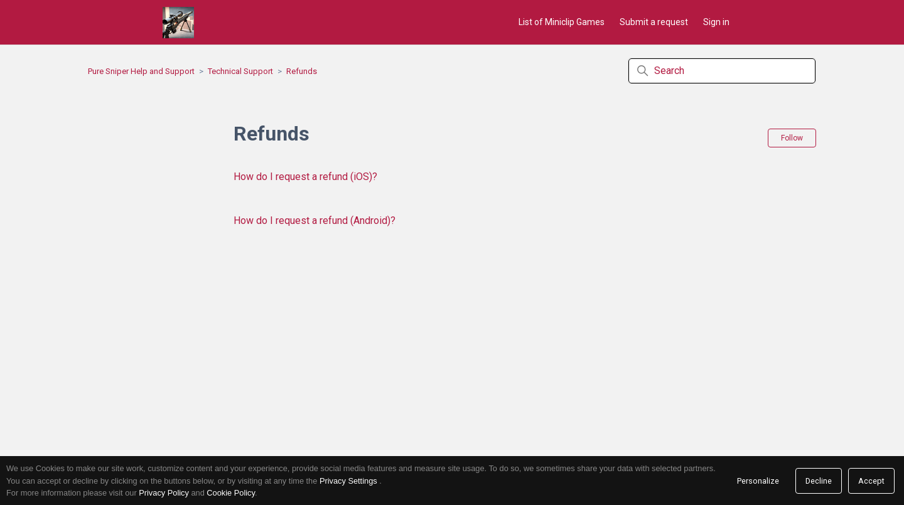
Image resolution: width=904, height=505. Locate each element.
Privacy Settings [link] (348, 481)
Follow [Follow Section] (792, 138)
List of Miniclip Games (562, 22)
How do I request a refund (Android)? (315, 220)
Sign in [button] (716, 22)
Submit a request (654, 22)
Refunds (301, 71)
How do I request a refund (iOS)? (305, 177)
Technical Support (240, 71)
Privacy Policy (164, 492)
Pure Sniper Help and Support (141, 71)
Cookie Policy (231, 492)
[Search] (721, 70)
